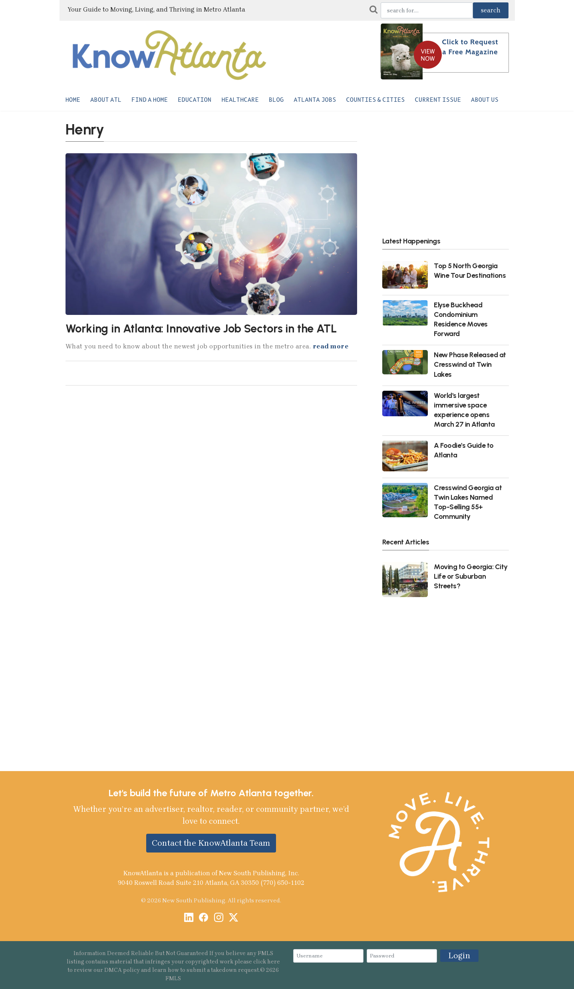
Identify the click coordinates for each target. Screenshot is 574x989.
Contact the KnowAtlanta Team (211, 843)
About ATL (105, 99)
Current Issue (438, 99)
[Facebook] (203, 918)
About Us (485, 99)
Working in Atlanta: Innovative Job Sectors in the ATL (201, 328)
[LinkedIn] (188, 918)
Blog (276, 99)
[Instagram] (218, 918)
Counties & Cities (375, 99)
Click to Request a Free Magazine (470, 47)
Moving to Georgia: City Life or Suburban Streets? (471, 576)
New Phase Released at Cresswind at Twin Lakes (470, 364)
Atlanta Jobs (315, 99)
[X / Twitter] (233, 918)
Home (73, 99)
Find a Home (149, 99)
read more (331, 346)
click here (266, 961)
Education (194, 99)
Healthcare (240, 99)
